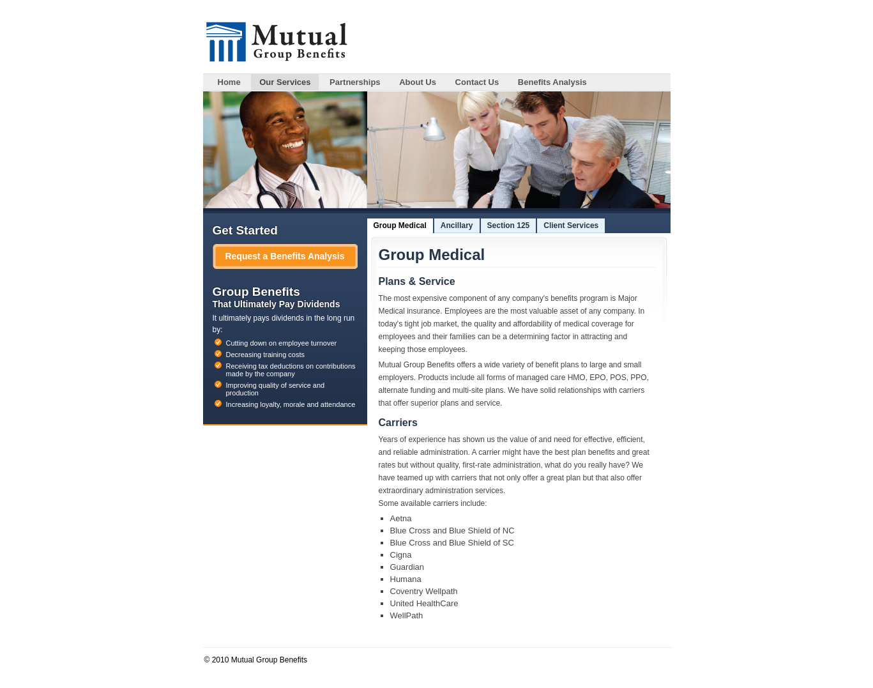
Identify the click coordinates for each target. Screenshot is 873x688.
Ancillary (457, 225)
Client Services (570, 225)
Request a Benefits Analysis (285, 256)
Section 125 (508, 225)
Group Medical (400, 225)
